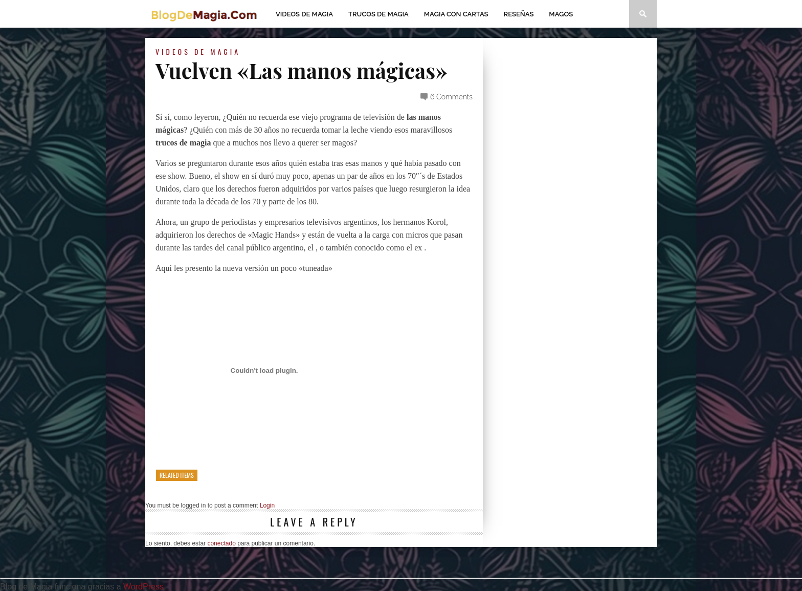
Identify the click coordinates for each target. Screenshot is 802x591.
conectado (221, 543)
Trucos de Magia (378, 14)
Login (267, 505)
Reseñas (519, 14)
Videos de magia (304, 14)
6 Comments (451, 97)
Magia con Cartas (456, 14)
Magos (561, 14)
